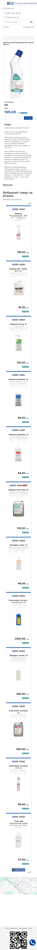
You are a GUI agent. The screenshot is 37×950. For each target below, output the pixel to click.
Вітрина (15, 209)
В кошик (28, 118)
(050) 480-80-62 (12, 13)
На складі (23, 112)
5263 (22, 706)
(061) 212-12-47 (12, 17)
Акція (25, 485)
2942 (22, 816)
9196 (22, 209)
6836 (22, 651)
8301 (22, 430)
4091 (22, 374)
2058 (22, 595)
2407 (22, 264)
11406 (22, 319)
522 (6, 104)
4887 (22, 761)
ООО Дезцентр (7, 8)
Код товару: (9, 102)
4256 (20, 485)
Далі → (30, 203)
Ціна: (6, 108)
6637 (22, 540)
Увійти (6, 27)
